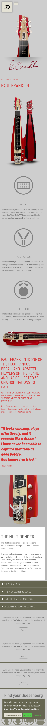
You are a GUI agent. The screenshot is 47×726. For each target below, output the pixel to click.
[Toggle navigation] (16, 3)
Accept (23, 630)
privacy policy (24, 623)
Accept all (27, 715)
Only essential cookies (13, 715)
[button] (23, 584)
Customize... (37, 715)
